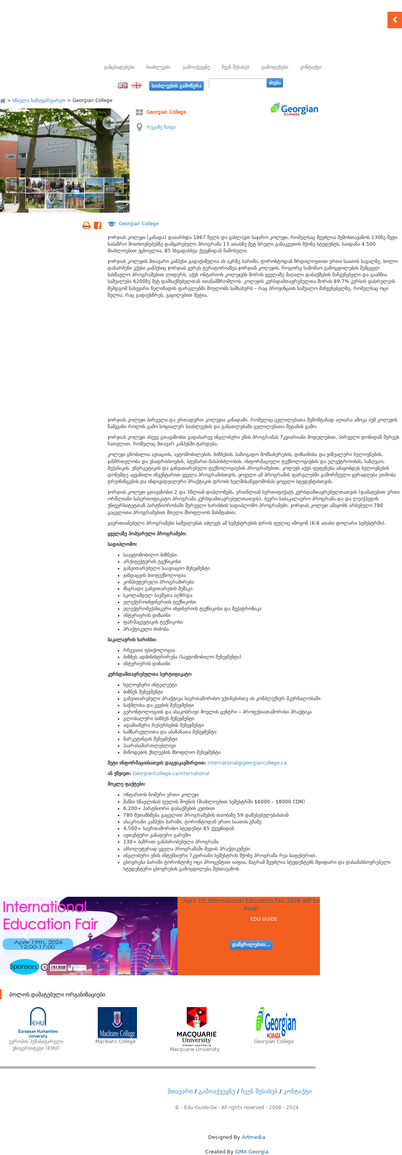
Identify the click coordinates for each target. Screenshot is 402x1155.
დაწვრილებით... (251, 944)
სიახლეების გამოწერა (176, 86)
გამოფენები (274, 67)
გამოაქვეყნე (196, 67)
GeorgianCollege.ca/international (171, 773)
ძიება (275, 83)
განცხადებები (119, 67)
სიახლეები (158, 67)
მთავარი (180, 1091)
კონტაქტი (311, 67)
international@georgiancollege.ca (247, 763)
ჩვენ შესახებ (235, 67)
